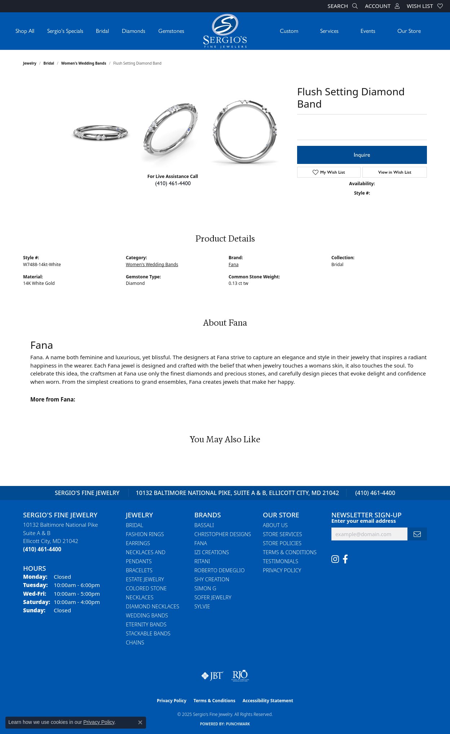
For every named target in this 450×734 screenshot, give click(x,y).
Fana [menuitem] (200, 543)
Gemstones (171, 30)
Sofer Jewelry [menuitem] (212, 597)
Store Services (282, 534)
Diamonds (133, 30)
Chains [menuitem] (135, 642)
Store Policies (282, 543)
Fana (233, 264)
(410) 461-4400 (173, 183)
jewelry (29, 63)
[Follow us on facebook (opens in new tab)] (345, 559)
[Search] (343, 6)
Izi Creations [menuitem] (211, 552)
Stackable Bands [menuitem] (148, 633)
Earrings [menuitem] (138, 543)
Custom (289, 30)
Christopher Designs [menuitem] (222, 534)
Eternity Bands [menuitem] (146, 624)
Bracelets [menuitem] (139, 570)
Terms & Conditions (290, 552)
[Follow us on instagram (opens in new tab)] (335, 559)
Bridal (102, 30)
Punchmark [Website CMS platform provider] (238, 723)
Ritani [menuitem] (202, 561)
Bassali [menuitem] (204, 525)
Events (368, 30)
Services (329, 30)
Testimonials (280, 561)
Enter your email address (363, 520)
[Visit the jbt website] (212, 676)
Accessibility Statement (268, 701)
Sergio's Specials (65, 30)
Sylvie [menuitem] (202, 606)
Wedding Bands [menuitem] (147, 615)
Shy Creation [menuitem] (211, 579)
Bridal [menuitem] (134, 525)
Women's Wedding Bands (83, 63)
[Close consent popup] (140, 722)
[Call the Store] (42, 549)
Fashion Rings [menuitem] (145, 534)
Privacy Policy (282, 570)
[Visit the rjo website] (240, 676)
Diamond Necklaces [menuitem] (152, 606)
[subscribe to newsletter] (417, 534)
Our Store (409, 30)
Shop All (25, 30)
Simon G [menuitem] (205, 588)
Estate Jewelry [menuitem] (145, 579)
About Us (275, 525)
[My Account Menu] (382, 6)
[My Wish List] (425, 6)
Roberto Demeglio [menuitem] (219, 570)
